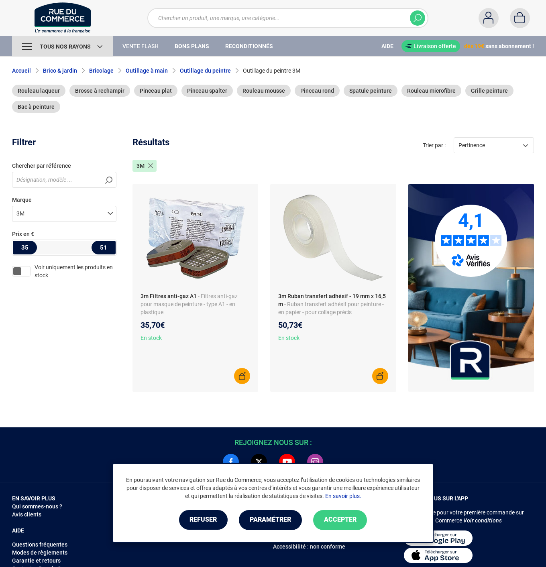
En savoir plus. (343, 496)
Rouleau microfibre (431, 90)
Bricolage (101, 70)
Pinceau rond (317, 90)
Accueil (21, 70)
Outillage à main (147, 70)
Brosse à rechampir (99, 90)
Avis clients (26, 514)
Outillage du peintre (205, 70)
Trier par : (434, 145)
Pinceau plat (156, 90)
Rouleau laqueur (39, 90)
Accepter (341, 520)
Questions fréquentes (39, 544)
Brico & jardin (60, 70)
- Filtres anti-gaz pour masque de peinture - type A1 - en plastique (189, 304)
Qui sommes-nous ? (37, 506)
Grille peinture (489, 90)
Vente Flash (140, 46)
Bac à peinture (36, 107)
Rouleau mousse (263, 90)
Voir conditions (482, 520)
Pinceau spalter (207, 90)
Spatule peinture (370, 90)
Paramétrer (270, 520)
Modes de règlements (39, 552)
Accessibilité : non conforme (309, 546)
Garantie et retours (36, 560)
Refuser (202, 520)
